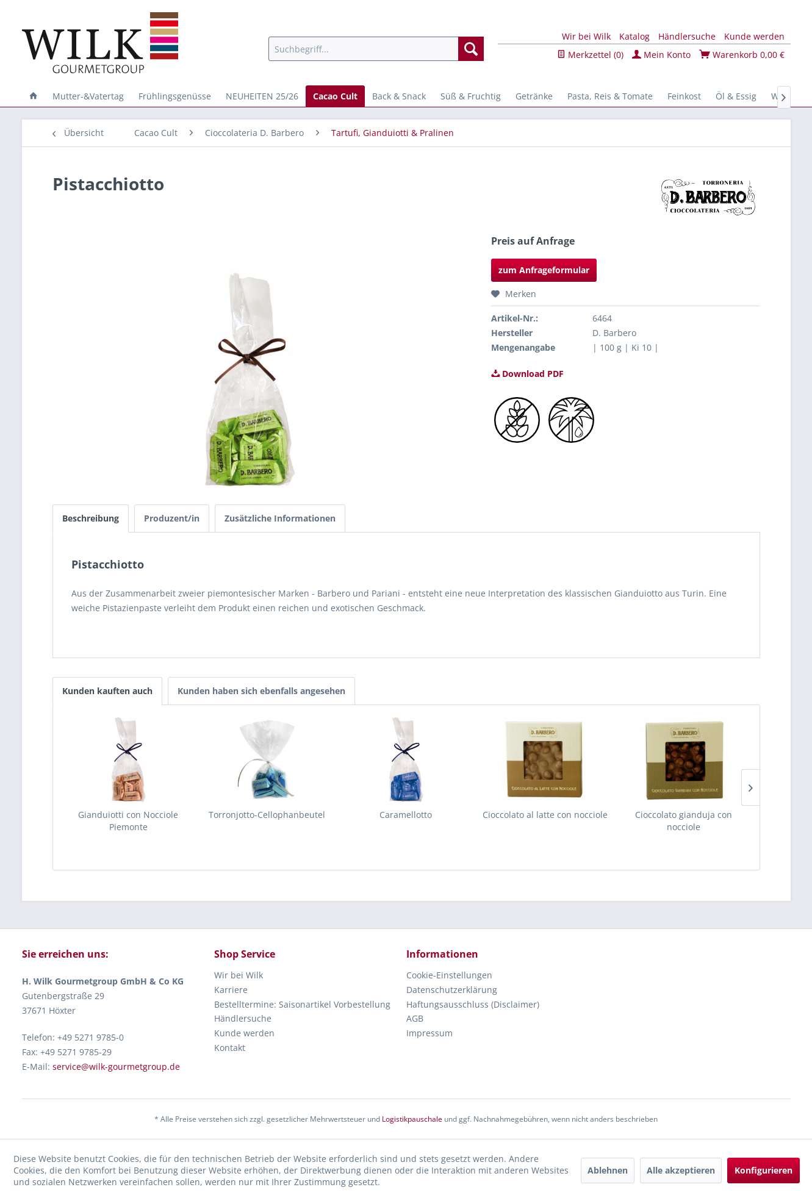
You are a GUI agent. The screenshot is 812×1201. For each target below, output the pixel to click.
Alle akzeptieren (681, 1170)
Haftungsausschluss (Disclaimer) (472, 1004)
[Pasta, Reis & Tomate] (610, 96)
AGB (414, 1018)
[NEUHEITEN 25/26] (262, 96)
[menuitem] (376, 49)
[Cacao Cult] (335, 96)
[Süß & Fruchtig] (470, 96)
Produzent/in (171, 518)
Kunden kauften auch (107, 691)
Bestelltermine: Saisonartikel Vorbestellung (302, 1004)
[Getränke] (534, 96)
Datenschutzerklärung (451, 989)
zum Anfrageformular (543, 270)
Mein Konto (661, 54)
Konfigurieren (763, 1170)
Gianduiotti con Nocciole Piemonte (128, 821)
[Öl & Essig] (736, 96)
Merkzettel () (590, 54)
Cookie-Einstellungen (449, 975)
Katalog (634, 36)
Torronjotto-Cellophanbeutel (267, 814)
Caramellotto (405, 814)
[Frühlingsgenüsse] (174, 96)
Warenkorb (742, 54)
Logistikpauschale (412, 1119)
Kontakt (229, 1047)
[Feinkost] (684, 96)
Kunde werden (754, 36)
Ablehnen (607, 1170)
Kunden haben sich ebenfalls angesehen (261, 691)
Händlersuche (687, 36)
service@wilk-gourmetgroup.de (116, 1066)
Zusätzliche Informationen (280, 518)
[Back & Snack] (399, 96)
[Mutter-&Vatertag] (88, 96)
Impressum (429, 1033)
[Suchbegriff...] (376, 49)
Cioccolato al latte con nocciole (545, 814)
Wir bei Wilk (586, 36)
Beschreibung (90, 518)
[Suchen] (471, 49)
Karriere (231, 989)
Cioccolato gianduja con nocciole (683, 821)
